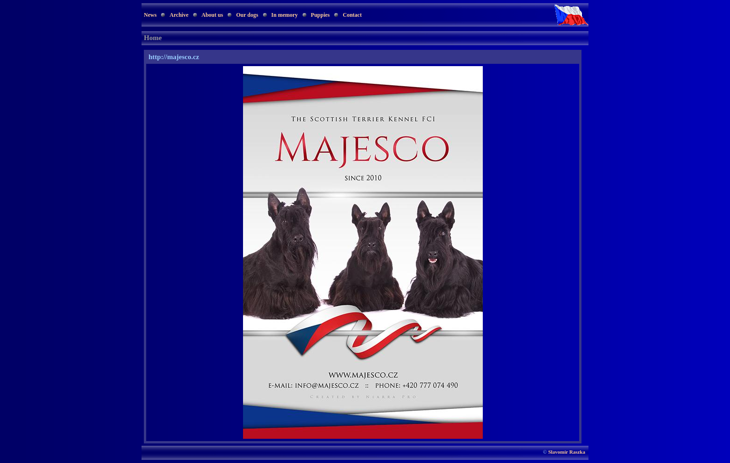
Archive (178, 15)
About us (212, 15)
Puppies (320, 15)
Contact (352, 15)
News (150, 15)
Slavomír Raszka (566, 452)
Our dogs (247, 15)
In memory (284, 15)
